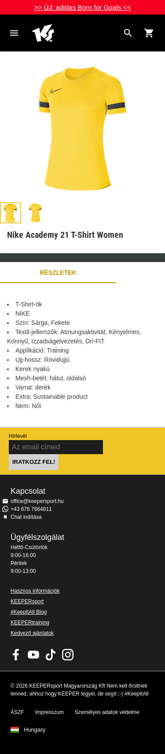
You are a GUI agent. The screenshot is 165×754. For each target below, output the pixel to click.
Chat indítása (26, 517)
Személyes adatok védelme (107, 712)
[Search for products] (128, 33)
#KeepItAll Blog (29, 612)
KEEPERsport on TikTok (50, 654)
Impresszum (49, 712)
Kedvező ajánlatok (32, 633)
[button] (10, 212)
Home (75, 33)
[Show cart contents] (149, 33)
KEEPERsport (27, 601)
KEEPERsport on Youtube (33, 654)
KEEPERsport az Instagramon (67, 654)
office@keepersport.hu (37, 501)
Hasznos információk (35, 591)
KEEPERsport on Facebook (16, 654)
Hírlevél (18, 436)
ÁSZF (17, 712)
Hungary (34, 730)
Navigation (14, 33)
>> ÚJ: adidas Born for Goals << (82, 7)
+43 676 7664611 (31, 509)
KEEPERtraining (30, 622)
